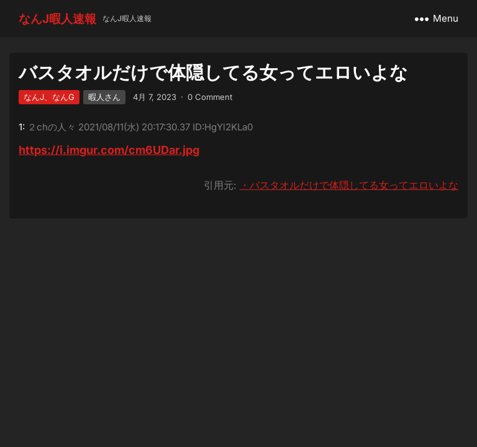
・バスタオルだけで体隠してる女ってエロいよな (349, 185)
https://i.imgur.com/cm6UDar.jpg (109, 149)
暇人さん (104, 97)
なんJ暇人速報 (57, 18)
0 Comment (210, 97)
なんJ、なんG (49, 97)
